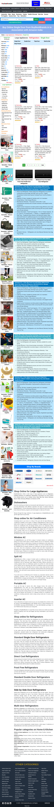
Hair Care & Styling (6, 787)
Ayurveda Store (5, 794)
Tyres (42, 777)
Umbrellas (43, 781)
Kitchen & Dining (25, 8)
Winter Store (44, 783)
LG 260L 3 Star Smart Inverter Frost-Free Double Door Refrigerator (24, 181)
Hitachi (39, 527)
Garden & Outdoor (17, 11)
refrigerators (50, 494)
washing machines (18, 495)
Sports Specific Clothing (7, 796)
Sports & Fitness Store (20, 785)
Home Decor (48, 8)
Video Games (5, 790)
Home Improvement (7, 11)
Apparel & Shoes (5, 772)
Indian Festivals (18, 783)
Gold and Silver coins (19, 774)
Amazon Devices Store (46, 796)
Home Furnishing (40, 8)
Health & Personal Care (33, 768)
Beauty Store (5, 783)
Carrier (46, 497)
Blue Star (42, 497)
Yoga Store (43, 768)
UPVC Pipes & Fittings (20, 793)
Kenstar (34, 498)
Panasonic (35, 627)
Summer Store (44, 785)
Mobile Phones (44, 770)
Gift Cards (17, 772)
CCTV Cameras (5, 779)
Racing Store (31, 796)
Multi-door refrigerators (19, 708)
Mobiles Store (18, 779)
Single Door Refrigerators (36, 637)
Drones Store (44, 787)
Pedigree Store (18, 791)
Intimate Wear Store (19, 799)
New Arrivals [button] (48, 19)
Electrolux (51, 497)
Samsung (23, 498)
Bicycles (4, 774)
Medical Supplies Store (33, 781)
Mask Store (43, 779)
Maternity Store (5, 781)
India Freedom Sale (6, 770)
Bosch (15, 498)
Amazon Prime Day (32, 789)
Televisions (43, 772)
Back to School (5, 792)
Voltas (18, 498)
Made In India (31, 783)
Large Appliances (15, 8)
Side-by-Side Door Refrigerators (30, 690)
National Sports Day (6, 768)
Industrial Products (32, 772)
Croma (34, 497)
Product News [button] (35, 3)
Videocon (30, 527)
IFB (39, 498)
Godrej (30, 497)
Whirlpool (28, 498)
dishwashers (35, 495)
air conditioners (27, 495)
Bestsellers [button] (42, 22)
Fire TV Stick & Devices (20, 770)
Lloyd (44, 527)
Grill (3, 129)
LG (31, 498)
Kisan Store (30, 787)
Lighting (25, 11)
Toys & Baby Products (46, 774)
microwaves (41, 495)
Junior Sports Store (6, 785)
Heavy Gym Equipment (33, 770)
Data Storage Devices (20, 768)
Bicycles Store (44, 790)
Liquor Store (17, 781)
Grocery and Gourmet (20, 777)
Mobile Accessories (32, 778)
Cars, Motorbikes (5, 777)
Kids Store (30, 785)
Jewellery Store (31, 793)
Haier (37, 497)
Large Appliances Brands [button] (15, 22)
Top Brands (30, 791)
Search (36, 19)
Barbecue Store (31, 798)
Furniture (32, 8)
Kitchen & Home (6, 8)
